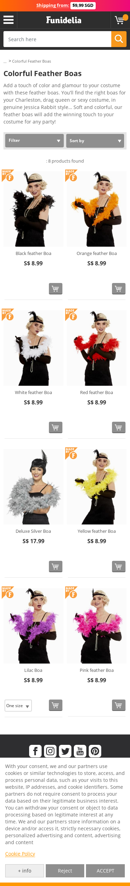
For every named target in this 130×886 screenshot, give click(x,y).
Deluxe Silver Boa (33, 531)
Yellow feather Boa (97, 531)
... (5, 61)
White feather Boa (33, 392)
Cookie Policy (20, 853)
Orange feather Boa (97, 253)
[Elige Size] (18, 706)
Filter (14, 140)
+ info (24, 870)
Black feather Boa (33, 253)
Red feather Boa (96, 392)
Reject (65, 870)
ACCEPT (105, 870)
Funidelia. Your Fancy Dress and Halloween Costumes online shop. (63, 20)
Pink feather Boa (97, 670)
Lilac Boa (33, 670)
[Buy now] (55, 288)
